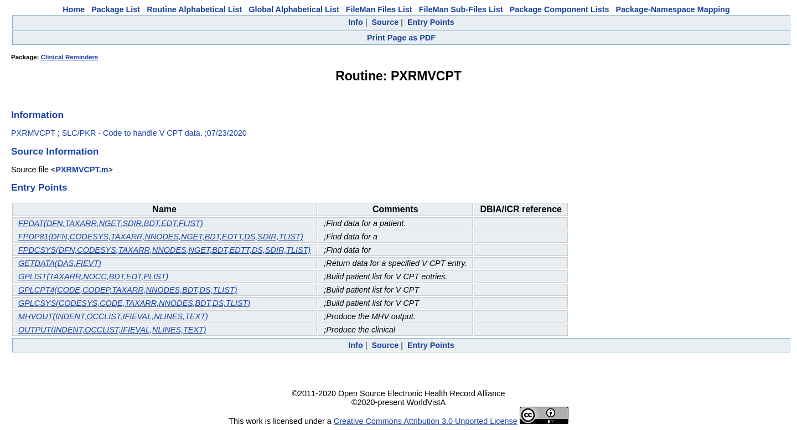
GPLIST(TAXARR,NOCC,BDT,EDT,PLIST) (93, 276)
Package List (115, 9)
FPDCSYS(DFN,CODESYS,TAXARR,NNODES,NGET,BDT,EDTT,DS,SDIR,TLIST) (164, 249)
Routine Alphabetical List (194, 9)
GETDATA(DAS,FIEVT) (59, 263)
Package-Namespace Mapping (673, 9)
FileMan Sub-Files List (461, 9)
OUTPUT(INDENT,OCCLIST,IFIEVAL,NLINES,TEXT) (112, 329)
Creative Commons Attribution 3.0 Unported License (425, 421)
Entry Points (430, 22)
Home (74, 9)
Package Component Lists (559, 9)
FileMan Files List (379, 9)
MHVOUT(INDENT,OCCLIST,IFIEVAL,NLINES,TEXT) (113, 316)
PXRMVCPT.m (81, 169)
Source (384, 22)
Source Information (55, 151)
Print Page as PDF (401, 37)
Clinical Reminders (70, 57)
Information (37, 114)
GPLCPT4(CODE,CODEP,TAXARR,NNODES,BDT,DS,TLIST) (127, 289)
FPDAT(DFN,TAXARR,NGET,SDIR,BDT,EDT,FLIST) (110, 223)
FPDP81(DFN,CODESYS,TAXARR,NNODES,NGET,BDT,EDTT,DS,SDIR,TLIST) (160, 236)
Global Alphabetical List (294, 9)
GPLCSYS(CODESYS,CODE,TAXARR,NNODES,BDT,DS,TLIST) (134, 303)
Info (355, 22)
